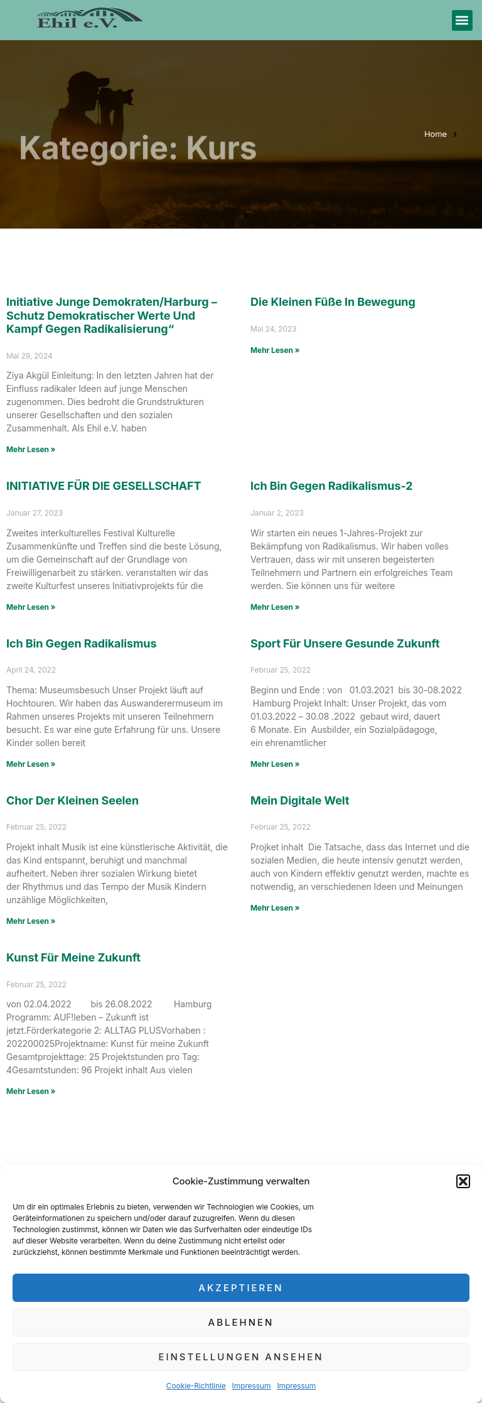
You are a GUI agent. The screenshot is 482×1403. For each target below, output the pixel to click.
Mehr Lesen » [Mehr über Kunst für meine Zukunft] (30, 1091)
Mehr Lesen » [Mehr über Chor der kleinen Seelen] (30, 921)
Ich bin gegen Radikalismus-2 (331, 485)
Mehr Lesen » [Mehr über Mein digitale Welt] (274, 908)
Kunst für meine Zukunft (73, 957)
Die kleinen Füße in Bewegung (332, 301)
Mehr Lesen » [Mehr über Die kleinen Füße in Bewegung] (274, 350)
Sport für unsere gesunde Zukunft (344, 643)
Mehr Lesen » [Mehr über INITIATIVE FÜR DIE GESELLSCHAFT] (30, 607)
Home (435, 134)
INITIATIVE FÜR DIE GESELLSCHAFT (103, 485)
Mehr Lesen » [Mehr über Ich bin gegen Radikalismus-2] (274, 607)
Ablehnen (241, 1322)
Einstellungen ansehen (240, 1357)
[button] (463, 1181)
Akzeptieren (240, 1288)
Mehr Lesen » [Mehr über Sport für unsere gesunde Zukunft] (274, 764)
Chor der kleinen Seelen (89, 800)
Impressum (251, 1385)
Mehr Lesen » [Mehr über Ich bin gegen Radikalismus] (30, 764)
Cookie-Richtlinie (196, 1385)
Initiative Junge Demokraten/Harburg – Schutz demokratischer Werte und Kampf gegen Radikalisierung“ (111, 315)
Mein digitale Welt (299, 800)
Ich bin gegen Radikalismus (81, 643)
